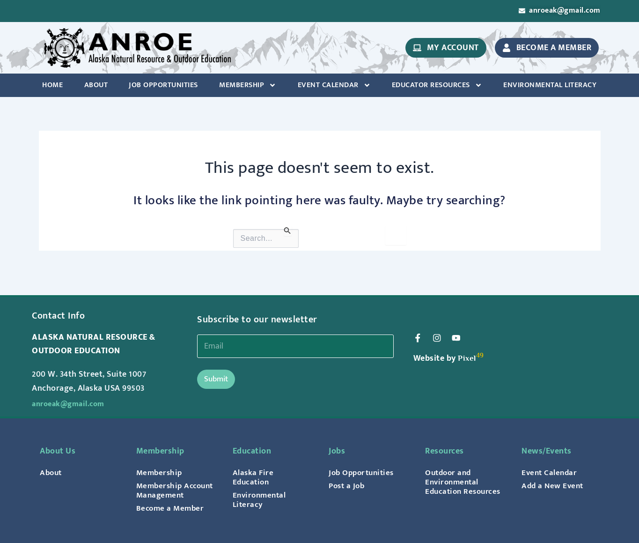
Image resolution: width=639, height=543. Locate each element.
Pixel (467, 349)
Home (52, 86)
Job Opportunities (163, 86)
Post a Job (348, 476)
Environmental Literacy (549, 86)
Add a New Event (553, 476)
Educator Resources (437, 87)
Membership (247, 87)
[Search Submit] (287, 232)
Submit (216, 369)
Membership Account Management (161, 486)
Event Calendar (334, 87)
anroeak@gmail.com (72, 394)
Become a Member (171, 508)
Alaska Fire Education (254, 468)
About (96, 86)
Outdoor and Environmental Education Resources (453, 477)
